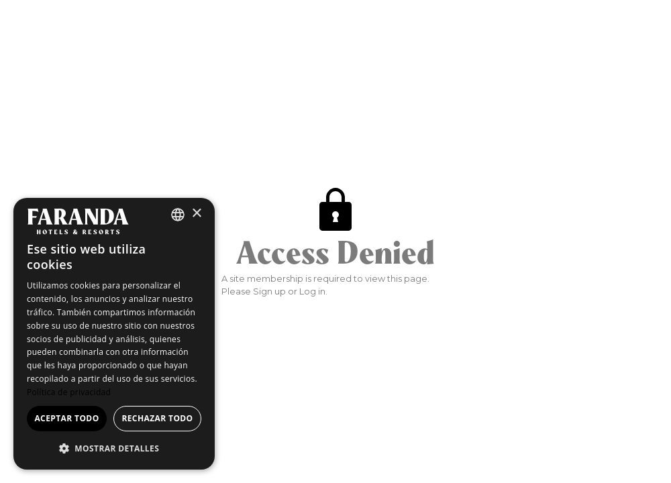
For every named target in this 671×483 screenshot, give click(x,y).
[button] (114, 448)
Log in (312, 291)
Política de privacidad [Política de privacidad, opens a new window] (69, 392)
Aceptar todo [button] (66, 418)
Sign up (269, 291)
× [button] (196, 214)
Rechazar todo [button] (157, 418)
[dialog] (114, 334)
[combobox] (178, 214)
